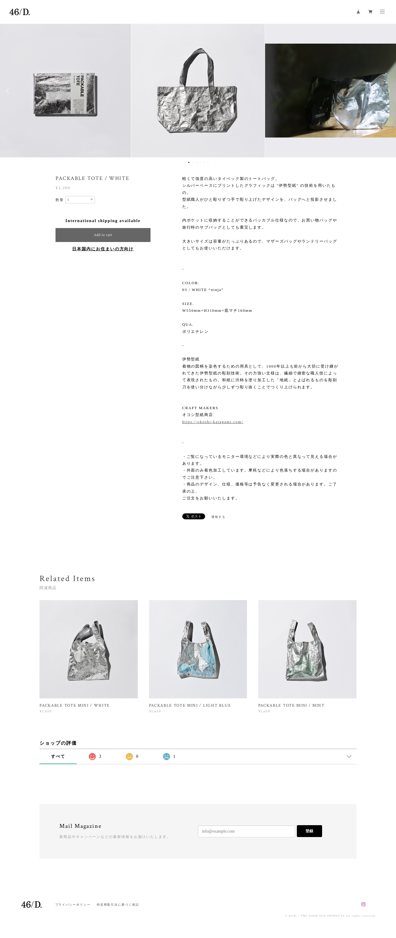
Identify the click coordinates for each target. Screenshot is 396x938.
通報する (218, 516)
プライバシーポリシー (73, 904)
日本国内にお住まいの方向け (103, 249)
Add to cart (103, 235)
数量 (60, 200)
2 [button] (192, 162)
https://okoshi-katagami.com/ (212, 422)
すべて (58, 756)
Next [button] (387, 91)
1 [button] (188, 162)
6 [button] (208, 162)
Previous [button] (9, 91)
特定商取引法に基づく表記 (118, 904)
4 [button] (200, 162)
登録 (309, 831)
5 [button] (204, 162)
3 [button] (196, 162)
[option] (198, 90)
